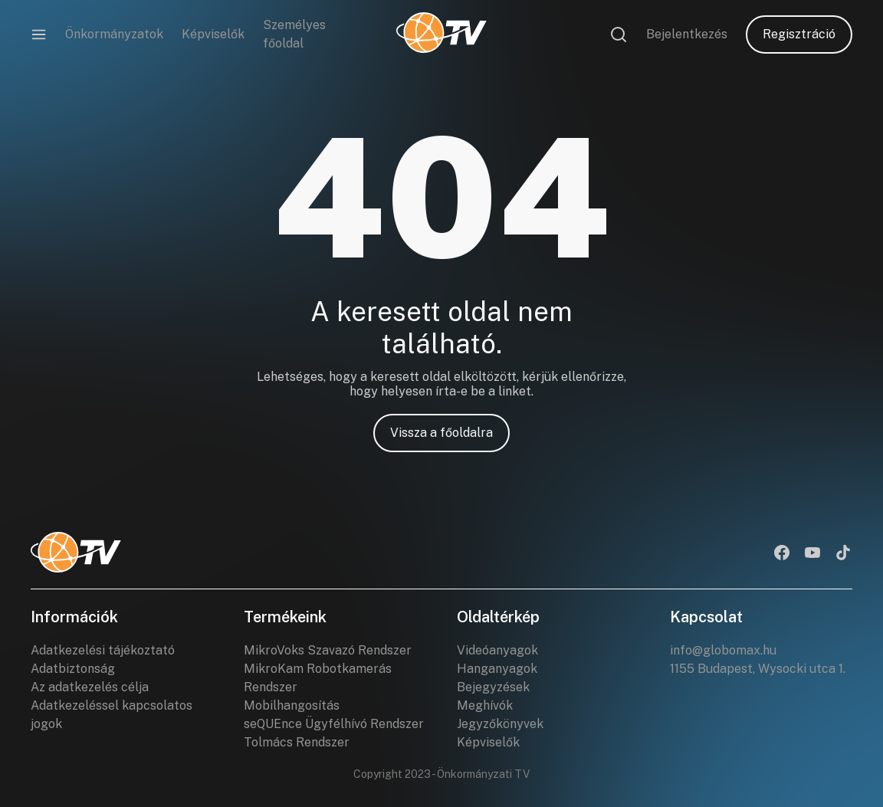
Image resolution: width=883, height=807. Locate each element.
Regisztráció (799, 34)
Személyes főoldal (294, 34)
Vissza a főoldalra (441, 432)
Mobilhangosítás (292, 705)
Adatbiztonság (73, 668)
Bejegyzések (493, 687)
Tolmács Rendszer (297, 742)
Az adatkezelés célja (90, 687)
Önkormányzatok (114, 34)
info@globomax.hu (723, 650)
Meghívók (485, 705)
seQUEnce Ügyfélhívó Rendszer (334, 724)
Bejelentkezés (686, 34)
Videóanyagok (497, 650)
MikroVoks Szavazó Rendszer (328, 650)
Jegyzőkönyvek (500, 724)
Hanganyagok (497, 668)
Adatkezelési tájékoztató (103, 650)
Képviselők (213, 34)
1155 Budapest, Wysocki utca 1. (757, 668)
